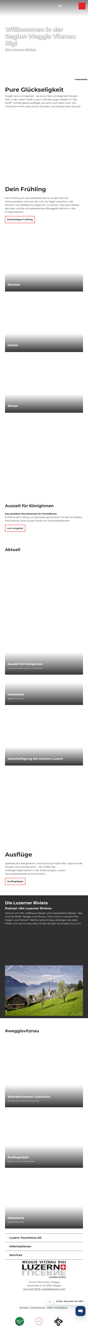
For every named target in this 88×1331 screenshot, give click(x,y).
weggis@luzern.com (53, 1289)
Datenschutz (37, 1307)
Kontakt (23, 1307)
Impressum (60, 1307)
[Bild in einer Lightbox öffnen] (44, 1269)
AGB (49, 1307)
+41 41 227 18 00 (32, 1289)
